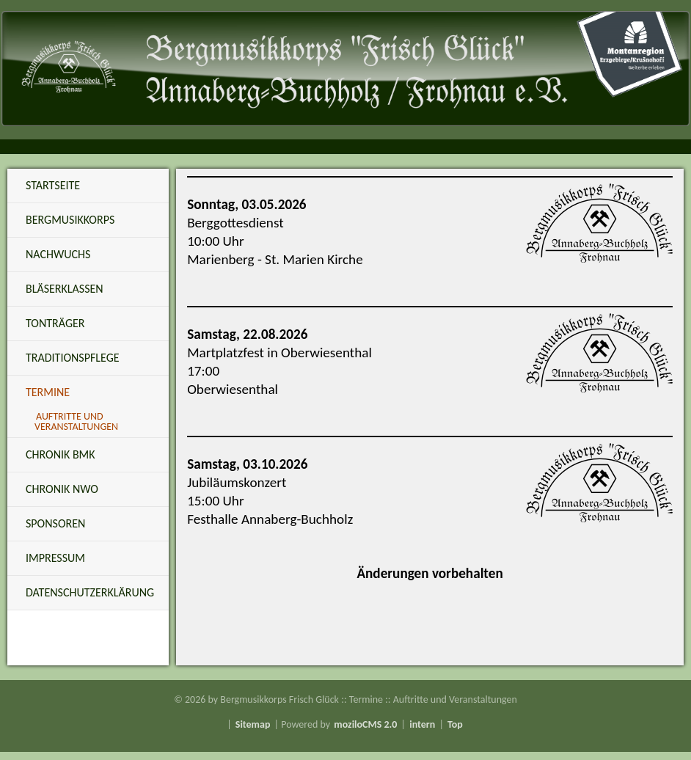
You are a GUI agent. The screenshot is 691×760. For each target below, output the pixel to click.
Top (455, 724)
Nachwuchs (58, 254)
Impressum (55, 558)
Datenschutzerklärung (90, 592)
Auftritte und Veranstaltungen (76, 421)
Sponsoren (55, 523)
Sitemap (253, 724)
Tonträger (55, 323)
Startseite (53, 185)
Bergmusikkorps (70, 220)
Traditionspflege (73, 358)
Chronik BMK (60, 454)
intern (422, 724)
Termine (48, 392)
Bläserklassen (64, 289)
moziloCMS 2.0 (365, 724)
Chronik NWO (62, 489)
